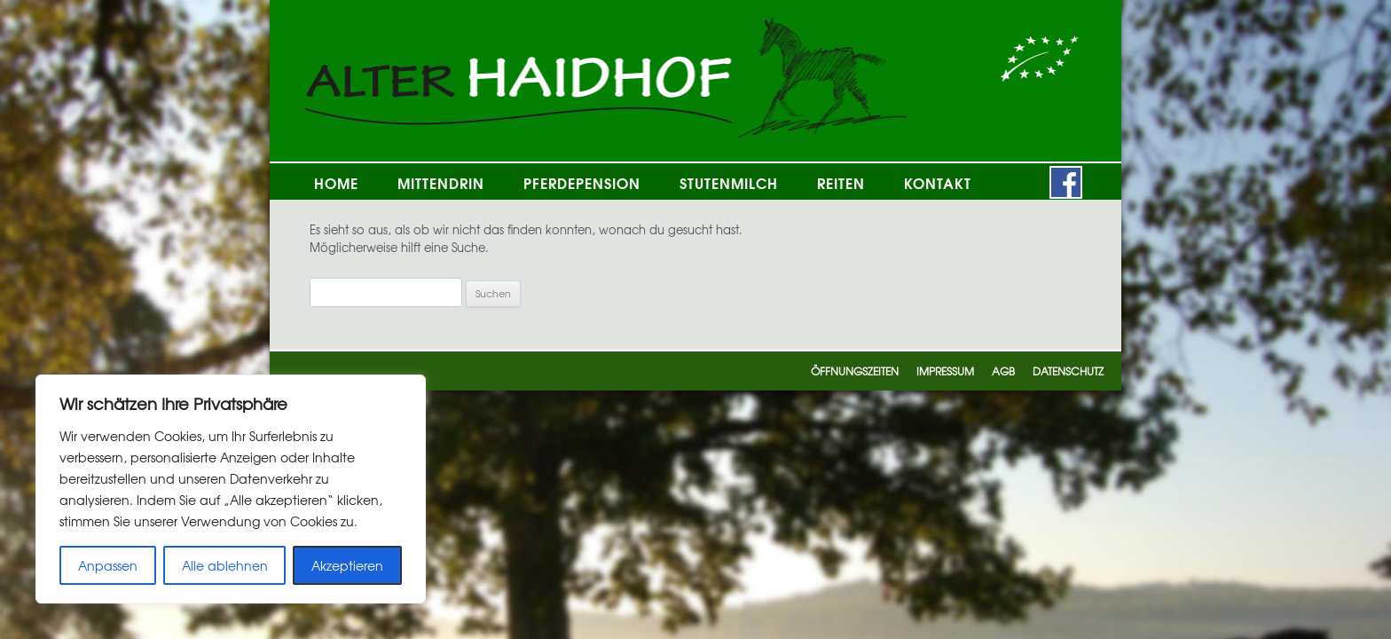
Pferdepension (581, 182)
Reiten (841, 182)
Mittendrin (440, 182)
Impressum (945, 371)
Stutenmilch (729, 182)
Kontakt (937, 182)
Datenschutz (1068, 371)
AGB (1003, 371)
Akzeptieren (347, 565)
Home (336, 182)
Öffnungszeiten (855, 371)
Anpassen (108, 565)
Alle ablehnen (225, 565)
